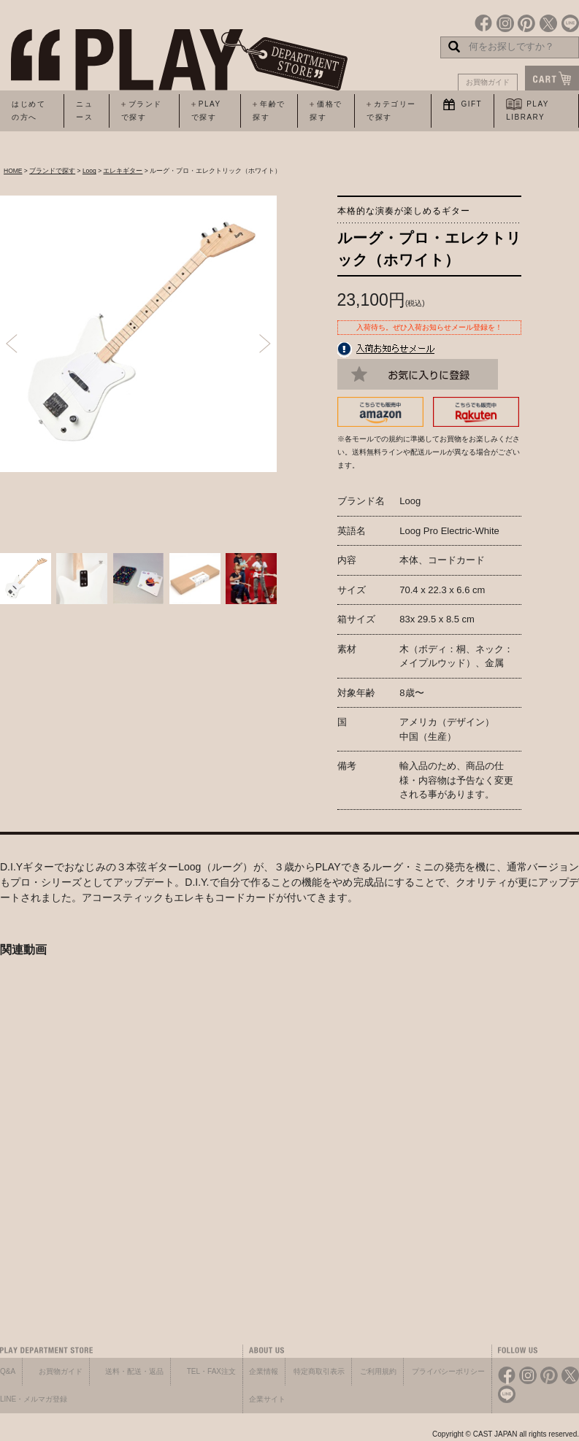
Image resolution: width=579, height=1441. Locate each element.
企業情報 (263, 1371)
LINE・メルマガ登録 (33, 1399)
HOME (13, 170)
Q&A (7, 1371)
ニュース (84, 110)
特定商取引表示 (319, 1371)
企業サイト (267, 1399)
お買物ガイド (488, 82)
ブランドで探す (52, 170)
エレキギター (122, 170)
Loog (89, 170)
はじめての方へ (28, 110)
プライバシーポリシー (448, 1371)
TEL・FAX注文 (211, 1371)
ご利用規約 (378, 1371)
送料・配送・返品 (134, 1371)
